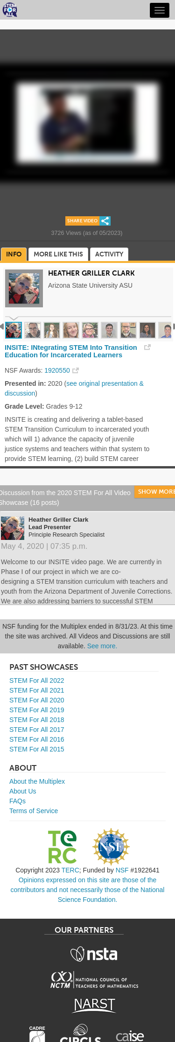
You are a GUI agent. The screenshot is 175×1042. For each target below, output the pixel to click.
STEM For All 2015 (36, 749)
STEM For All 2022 (36, 680)
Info (13, 254)
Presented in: (25, 383)
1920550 (57, 370)
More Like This (58, 254)
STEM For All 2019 (36, 710)
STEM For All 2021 (36, 690)
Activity (109, 254)
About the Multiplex (37, 781)
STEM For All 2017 (36, 729)
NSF (122, 870)
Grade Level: (24, 406)
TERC (70, 870)
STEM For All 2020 (36, 700)
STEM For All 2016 (36, 739)
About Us (22, 791)
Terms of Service (33, 811)
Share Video (82, 221)
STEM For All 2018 (36, 719)
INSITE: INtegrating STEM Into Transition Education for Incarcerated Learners (71, 351)
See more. (102, 646)
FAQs (17, 801)
